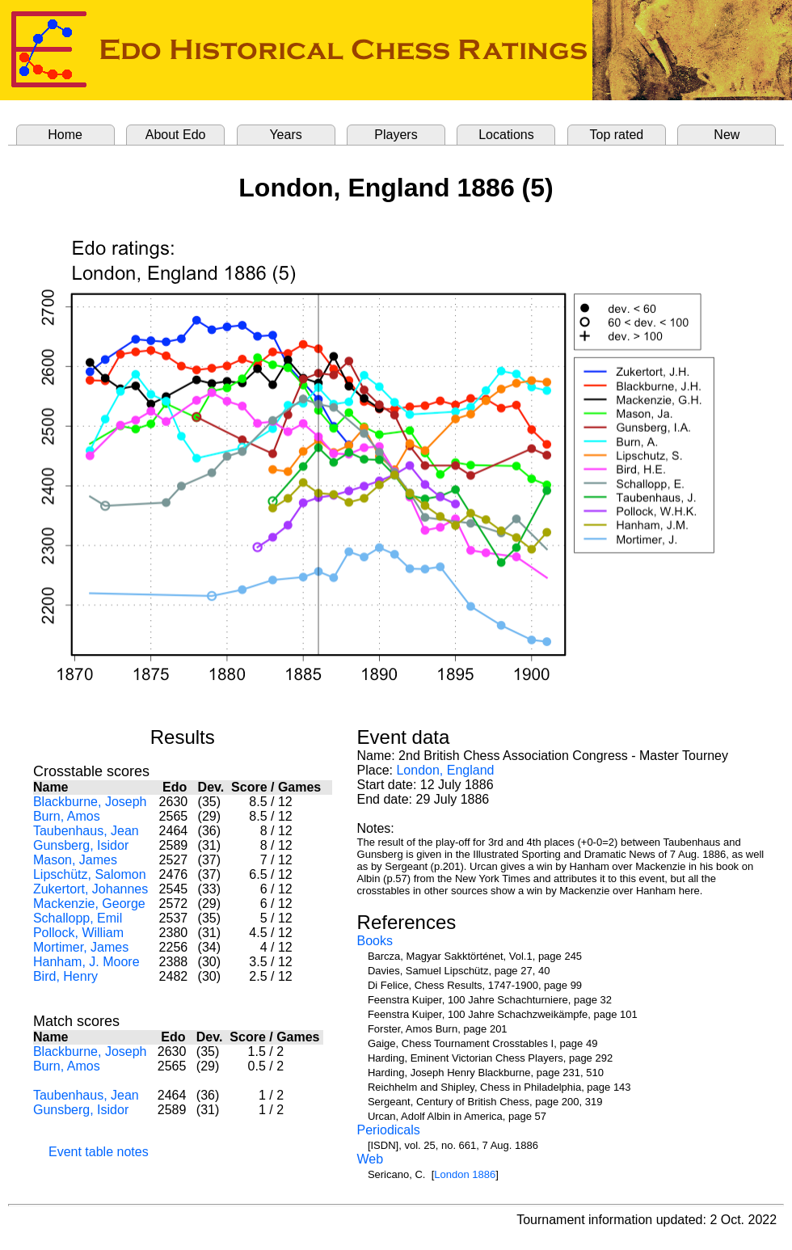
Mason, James (75, 860)
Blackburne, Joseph (90, 802)
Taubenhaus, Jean (86, 831)
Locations (506, 134)
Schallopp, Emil (77, 918)
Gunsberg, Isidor (80, 845)
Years (285, 134)
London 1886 (464, 1174)
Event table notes (98, 1152)
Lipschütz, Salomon (89, 874)
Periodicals (388, 1130)
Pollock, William (78, 933)
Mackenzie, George (89, 903)
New (726, 134)
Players (395, 134)
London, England (445, 770)
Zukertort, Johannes (90, 889)
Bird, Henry (65, 976)
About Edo (175, 134)
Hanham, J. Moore (86, 962)
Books (375, 941)
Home (65, 134)
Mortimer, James (80, 947)
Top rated (617, 134)
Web (370, 1159)
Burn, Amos (66, 816)
